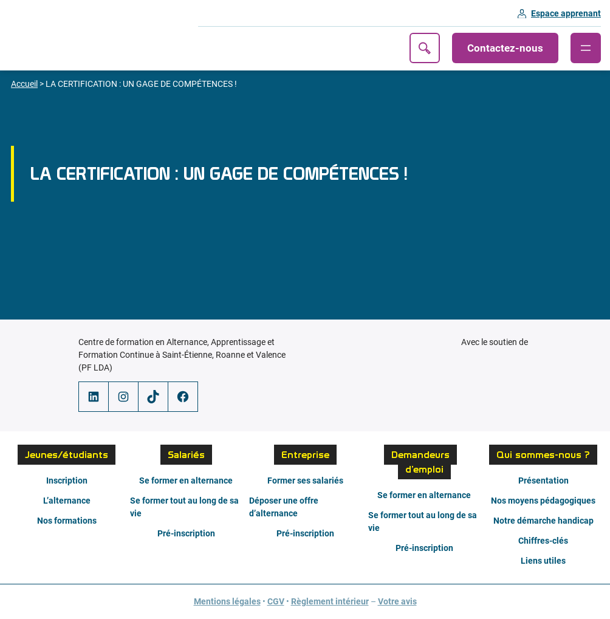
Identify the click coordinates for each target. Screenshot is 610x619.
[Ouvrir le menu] (586, 48)
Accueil (24, 84)
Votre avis (397, 601)
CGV (275, 601)
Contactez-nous (505, 48)
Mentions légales (227, 601)
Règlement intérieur (330, 601)
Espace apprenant (566, 13)
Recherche (425, 48)
